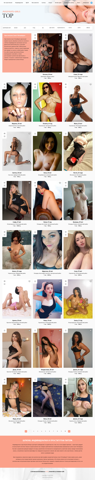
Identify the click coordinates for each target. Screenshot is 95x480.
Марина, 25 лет (17, 123)
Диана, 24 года (78, 370)
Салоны (44, 2)
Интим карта (58, 2)
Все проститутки (8, 2)
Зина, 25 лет (47, 173)
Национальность (61, 27)
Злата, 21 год (78, 320)
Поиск (78, 2)
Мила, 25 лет (78, 123)
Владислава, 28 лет (47, 370)
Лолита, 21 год (47, 123)
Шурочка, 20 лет (47, 271)
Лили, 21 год (47, 222)
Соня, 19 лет (78, 271)
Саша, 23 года (78, 74)
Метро (79, 27)
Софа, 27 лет (17, 222)
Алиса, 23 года (17, 271)
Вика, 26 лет (47, 419)
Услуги (70, 27)
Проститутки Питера (47, 477)
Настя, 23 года (78, 173)
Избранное (86, 2)
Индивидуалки (19, 2)
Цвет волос (52, 27)
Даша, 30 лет (17, 370)
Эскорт (50, 2)
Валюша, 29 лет (78, 222)
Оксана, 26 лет (47, 74)
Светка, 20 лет (16, 173)
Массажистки (35, 2)
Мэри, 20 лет (17, 419)
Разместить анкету (69, 2)
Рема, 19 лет (47, 320)
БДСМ (27, 2)
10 (65, 431)
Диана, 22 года (78, 419)
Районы (88, 27)
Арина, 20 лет (16, 320)
